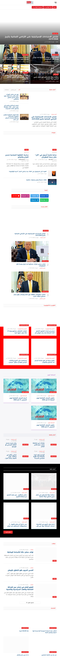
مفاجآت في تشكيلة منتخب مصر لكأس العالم (39, 444)
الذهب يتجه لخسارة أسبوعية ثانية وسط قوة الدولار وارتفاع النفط (44, 631)
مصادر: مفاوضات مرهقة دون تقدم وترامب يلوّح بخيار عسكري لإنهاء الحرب (15, 58)
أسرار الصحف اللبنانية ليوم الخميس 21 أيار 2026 (18, 399)
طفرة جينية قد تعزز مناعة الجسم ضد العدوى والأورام (45, 361)
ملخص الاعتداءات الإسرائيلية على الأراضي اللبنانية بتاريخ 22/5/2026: (31, 38)
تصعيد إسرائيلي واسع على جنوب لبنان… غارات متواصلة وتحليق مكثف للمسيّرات (11, 107)
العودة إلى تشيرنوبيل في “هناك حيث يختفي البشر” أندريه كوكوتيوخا (28, 171)
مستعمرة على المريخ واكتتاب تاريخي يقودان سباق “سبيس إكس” (18, 361)
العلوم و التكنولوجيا (49, 305)
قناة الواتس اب (48, 7)
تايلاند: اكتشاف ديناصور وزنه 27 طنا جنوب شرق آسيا (17, 332)
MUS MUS (51, 159)
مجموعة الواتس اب (37, 7)
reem (57, 42)
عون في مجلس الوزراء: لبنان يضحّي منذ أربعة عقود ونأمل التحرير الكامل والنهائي (15, 77)
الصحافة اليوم (51, 375)
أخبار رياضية (52, 435)
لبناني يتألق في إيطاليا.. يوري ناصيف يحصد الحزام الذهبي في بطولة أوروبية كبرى (10, 456)
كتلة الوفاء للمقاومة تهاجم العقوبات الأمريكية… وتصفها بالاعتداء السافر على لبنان (11, 117)
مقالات (53, 544)
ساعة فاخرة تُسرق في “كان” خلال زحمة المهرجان (46, 156)
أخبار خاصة (56, 74)
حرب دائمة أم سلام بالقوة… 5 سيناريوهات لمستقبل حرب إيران (17, 525)
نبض (55, 7)
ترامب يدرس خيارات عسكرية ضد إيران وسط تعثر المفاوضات (46, 58)
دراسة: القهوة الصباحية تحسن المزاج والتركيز (17, 156)
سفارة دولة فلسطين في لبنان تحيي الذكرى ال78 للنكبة (46, 78)
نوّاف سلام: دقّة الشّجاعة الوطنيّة (20, 552)
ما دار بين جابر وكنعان (23, 655)
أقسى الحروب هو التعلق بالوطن (20, 570)
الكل (19, 90)
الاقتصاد (53, 608)
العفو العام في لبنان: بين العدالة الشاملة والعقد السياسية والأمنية (19, 588)
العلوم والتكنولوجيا (52, 325)
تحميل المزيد (30, 602)
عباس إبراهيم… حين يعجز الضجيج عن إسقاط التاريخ (17, 495)
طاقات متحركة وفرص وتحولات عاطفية (36, 180)
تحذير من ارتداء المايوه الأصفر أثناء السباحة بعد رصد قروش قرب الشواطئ (44, 332)
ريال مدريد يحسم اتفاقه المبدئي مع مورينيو (10, 444)
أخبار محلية (55, 33)
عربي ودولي (55, 55)
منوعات (53, 133)
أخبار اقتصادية (53, 628)
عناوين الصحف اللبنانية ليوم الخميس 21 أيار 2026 (46, 426)
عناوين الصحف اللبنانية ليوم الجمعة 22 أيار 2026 (46, 399)
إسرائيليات (7, 90)
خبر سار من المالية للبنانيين (49, 655)
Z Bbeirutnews (21, 159)
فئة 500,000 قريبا (24, 631)
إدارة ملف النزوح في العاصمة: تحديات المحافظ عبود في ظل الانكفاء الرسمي (45, 525)
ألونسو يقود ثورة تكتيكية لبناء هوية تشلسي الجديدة (39, 456)
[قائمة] (56, 2)
